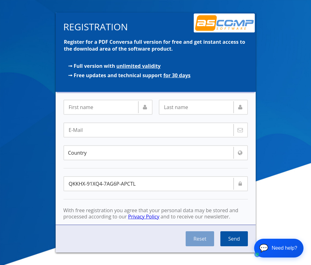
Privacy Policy (143, 216)
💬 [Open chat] (278, 248)
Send (234, 238)
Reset (199, 238)
